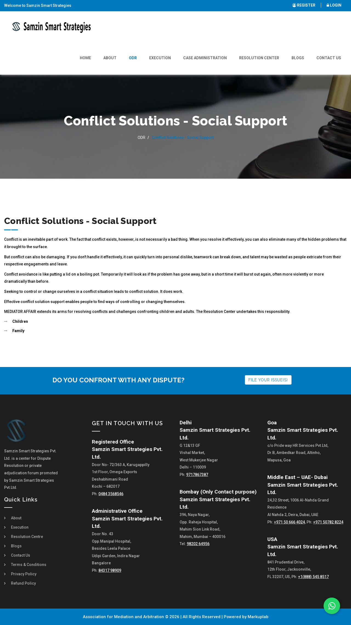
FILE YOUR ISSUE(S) (268, 380)
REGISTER (303, 5)
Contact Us (328, 58)
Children (20, 321)
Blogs (297, 58)
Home (85, 58)
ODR (133, 58)
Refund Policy (23, 583)
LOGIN (334, 5)
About (110, 58)
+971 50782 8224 (328, 522)
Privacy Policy (23, 574)
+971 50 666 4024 (289, 522)
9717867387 (197, 474)
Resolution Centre (27, 536)
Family (18, 331)
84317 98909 (109, 570)
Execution (160, 58)
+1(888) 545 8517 (313, 576)
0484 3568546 (110, 494)
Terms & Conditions (28, 564)
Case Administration (205, 58)
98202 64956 (198, 544)
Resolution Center (259, 58)
